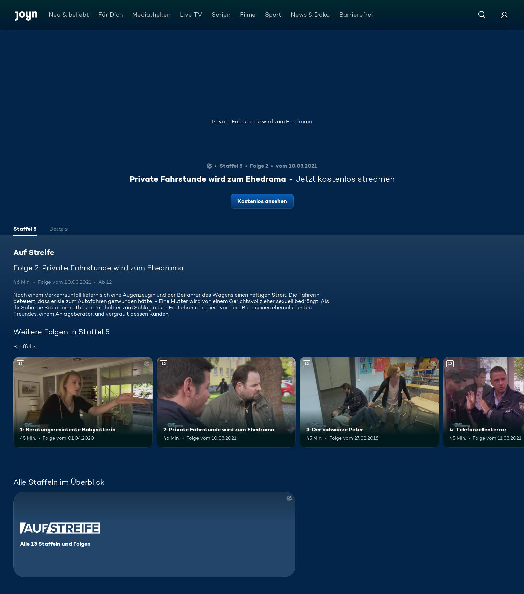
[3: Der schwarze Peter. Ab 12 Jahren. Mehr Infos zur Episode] (369, 402)
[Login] (504, 15)
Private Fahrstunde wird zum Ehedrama (262, 121)
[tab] (25, 230)
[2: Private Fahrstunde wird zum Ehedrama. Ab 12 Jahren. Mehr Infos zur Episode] (226, 402)
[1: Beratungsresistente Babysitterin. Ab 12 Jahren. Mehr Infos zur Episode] (83, 402)
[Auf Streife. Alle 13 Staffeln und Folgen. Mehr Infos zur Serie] (154, 534)
